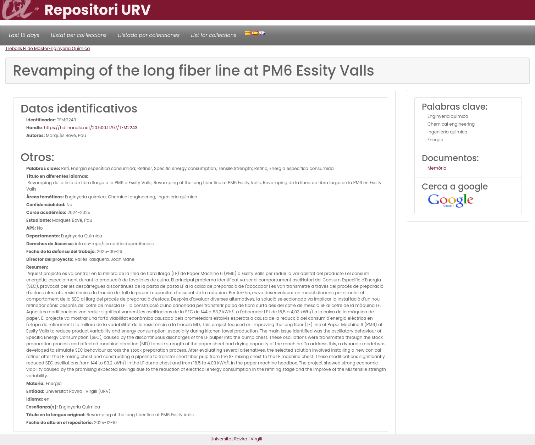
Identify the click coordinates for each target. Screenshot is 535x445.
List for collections (213, 35)
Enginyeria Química (69, 48)
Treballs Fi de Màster (27, 48)
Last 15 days (24, 35)
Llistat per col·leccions (79, 35)
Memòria (437, 168)
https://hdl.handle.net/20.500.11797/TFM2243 (90, 128)
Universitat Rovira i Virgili (236, 439)
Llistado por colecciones (149, 35)
